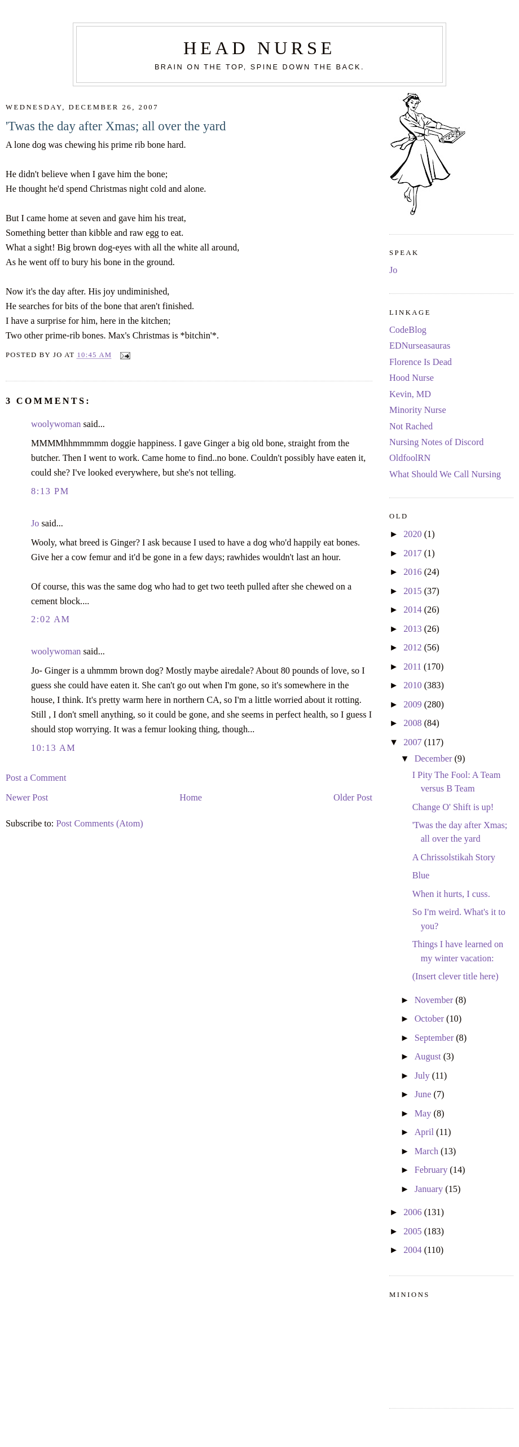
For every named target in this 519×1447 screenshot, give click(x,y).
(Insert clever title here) (455, 976)
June (424, 1094)
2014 (413, 610)
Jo (35, 523)
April (425, 1132)
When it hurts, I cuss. (451, 894)
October (430, 1019)
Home (190, 798)
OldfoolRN (409, 458)
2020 (413, 534)
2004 (413, 1250)
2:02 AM (51, 619)
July (423, 1076)
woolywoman (56, 424)
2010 (413, 685)
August (429, 1057)
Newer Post (27, 798)
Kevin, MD (410, 394)
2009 (413, 705)
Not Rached (411, 426)
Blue (421, 875)
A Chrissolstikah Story (453, 857)
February (432, 1170)
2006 (413, 1212)
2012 (413, 648)
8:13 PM (50, 491)
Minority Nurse (417, 410)
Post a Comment (36, 778)
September (435, 1038)
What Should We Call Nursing (445, 474)
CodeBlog (407, 330)
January (430, 1189)
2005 (413, 1231)
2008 (413, 723)
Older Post (352, 798)
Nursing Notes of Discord (436, 442)
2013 (413, 629)
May (424, 1114)
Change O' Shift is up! (453, 807)
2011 (413, 667)
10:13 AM (53, 748)
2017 (413, 553)
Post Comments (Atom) (99, 824)
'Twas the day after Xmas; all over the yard (116, 126)
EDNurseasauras (419, 346)
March (428, 1151)
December (435, 759)
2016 (413, 572)
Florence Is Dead (420, 362)
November (435, 1000)
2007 (413, 742)
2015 (413, 591)
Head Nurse (259, 48)
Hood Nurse (411, 378)
